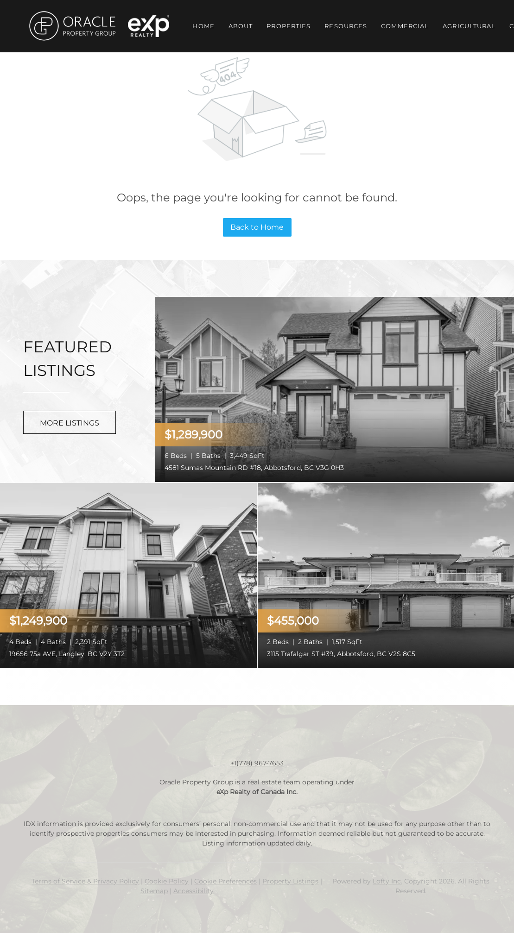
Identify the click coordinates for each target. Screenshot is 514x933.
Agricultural (469, 26)
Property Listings (290, 881)
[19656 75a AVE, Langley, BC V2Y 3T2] (128, 574)
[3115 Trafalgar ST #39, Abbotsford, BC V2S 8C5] (386, 574)
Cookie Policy (167, 881)
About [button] (240, 26)
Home (203, 26)
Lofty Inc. (387, 881)
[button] (71, 26)
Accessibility (193, 891)
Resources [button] (345, 26)
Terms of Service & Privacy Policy (85, 881)
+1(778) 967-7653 (257, 763)
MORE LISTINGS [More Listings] (69, 423)
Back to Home (257, 227)
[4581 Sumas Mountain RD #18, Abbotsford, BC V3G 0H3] (334, 388)
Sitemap (154, 891)
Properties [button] (289, 26)
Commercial (405, 26)
